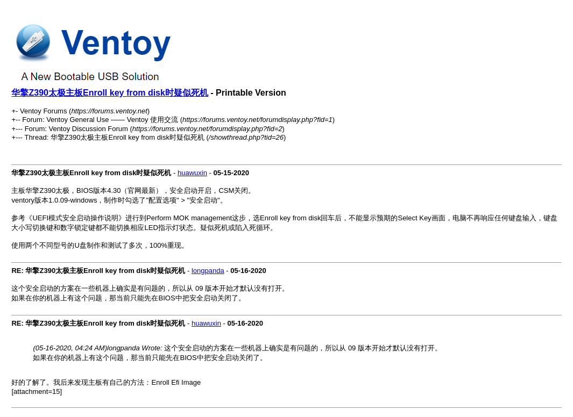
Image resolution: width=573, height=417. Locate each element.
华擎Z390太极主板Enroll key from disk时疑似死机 (109, 92)
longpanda (208, 271)
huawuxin (192, 173)
